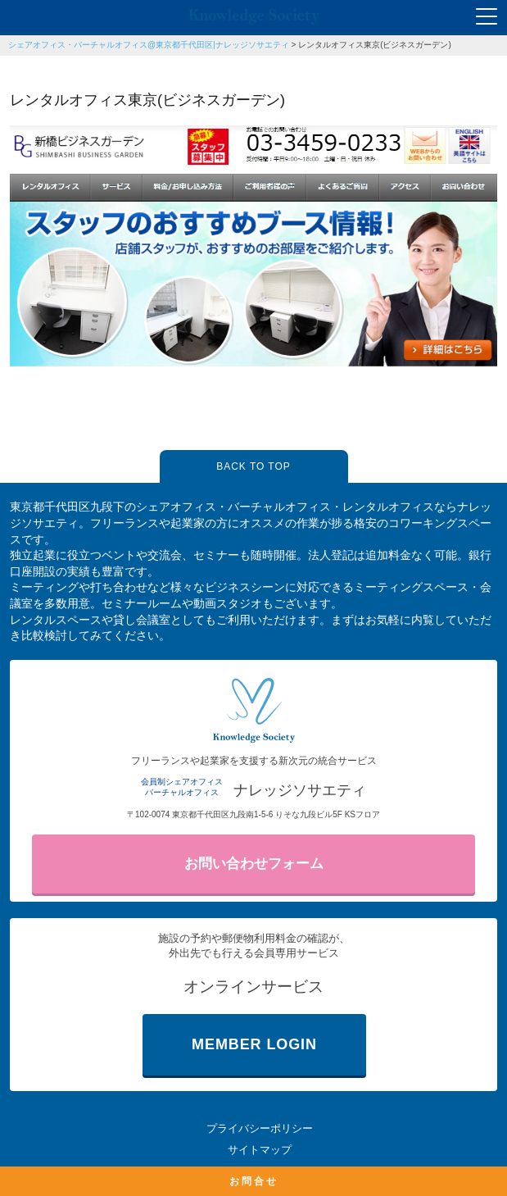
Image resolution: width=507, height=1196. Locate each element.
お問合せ (253, 1181)
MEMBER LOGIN (254, 1044)
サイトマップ (260, 1150)
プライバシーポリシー (259, 1128)
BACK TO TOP (253, 466)
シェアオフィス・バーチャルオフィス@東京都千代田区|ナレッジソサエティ (148, 44)
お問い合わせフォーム (254, 863)
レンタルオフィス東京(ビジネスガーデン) (374, 44)
